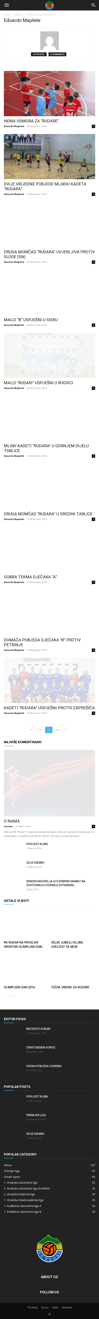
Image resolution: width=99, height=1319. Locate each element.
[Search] (93, 5)
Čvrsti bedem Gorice (40, 1047)
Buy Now (67, 1307)
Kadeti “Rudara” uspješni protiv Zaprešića (49, 708)
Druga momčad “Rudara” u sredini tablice (48, 514)
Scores (45, 1307)
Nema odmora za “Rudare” (31, 121)
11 (39, 730)
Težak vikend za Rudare (70, 987)
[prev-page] (31, 730)
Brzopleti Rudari (38, 1028)
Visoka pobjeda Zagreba (43, 1066)
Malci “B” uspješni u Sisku (31, 319)
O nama (12, 821)
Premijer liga (36, 1115)
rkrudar (8, 826)
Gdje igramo (35, 862)
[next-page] (66, 730)
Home (7, 14)
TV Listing (32, 1307)
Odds (55, 1307)
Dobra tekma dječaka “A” (30, 577)
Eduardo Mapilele (14, 126)
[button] (6, 5)
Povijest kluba (37, 844)
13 (57, 730)
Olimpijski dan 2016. (20, 987)
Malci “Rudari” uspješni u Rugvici (38, 383)
